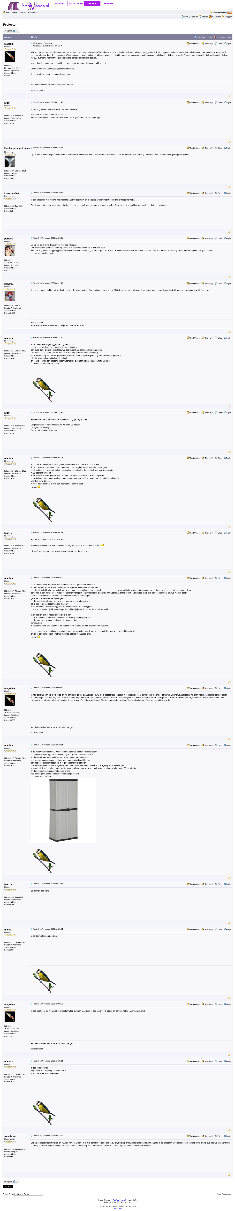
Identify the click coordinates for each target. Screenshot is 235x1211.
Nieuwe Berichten (220, 13)
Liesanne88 (11, 193)
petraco (9, 238)
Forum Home (11, 13)
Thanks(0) (207, 44)
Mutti (8, 102)
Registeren (216, 17)
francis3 (9, 1136)
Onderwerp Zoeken (203, 37)
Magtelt (9, 43)
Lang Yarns (117, 1209)
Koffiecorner (33, 13)
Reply (228, 44)
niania (8, 338)
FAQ (186, 17)
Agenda (203, 17)
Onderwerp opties (222, 37)
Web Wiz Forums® (119, 1200)
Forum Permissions (224, 1194)
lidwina (9, 283)
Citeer (220, 44)
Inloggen (228, 17)
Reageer (9, 31)
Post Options (193, 44)
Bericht (33, 37)
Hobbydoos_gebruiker (17, 149)
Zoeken (193, 17)
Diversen (22, 13)
